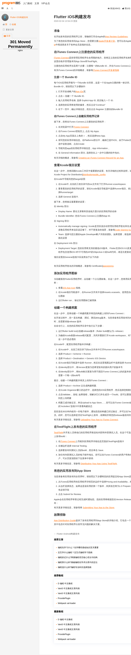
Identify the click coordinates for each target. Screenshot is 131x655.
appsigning (108, 266)
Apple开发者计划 (106, 41)
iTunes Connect (61, 57)
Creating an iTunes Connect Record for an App (101, 158)
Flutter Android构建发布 (68, 534)
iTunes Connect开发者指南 (106, 70)
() (126, 8)
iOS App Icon (69, 288)
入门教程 (27, 3)
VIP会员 (45, 3)
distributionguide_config (94, 174)
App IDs (79, 91)
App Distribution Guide (65, 520)
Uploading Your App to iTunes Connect (99, 419)
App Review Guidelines (116, 36)
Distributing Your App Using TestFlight (99, 463)
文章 (37, 3)
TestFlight (58, 432)
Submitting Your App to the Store (98, 507)
